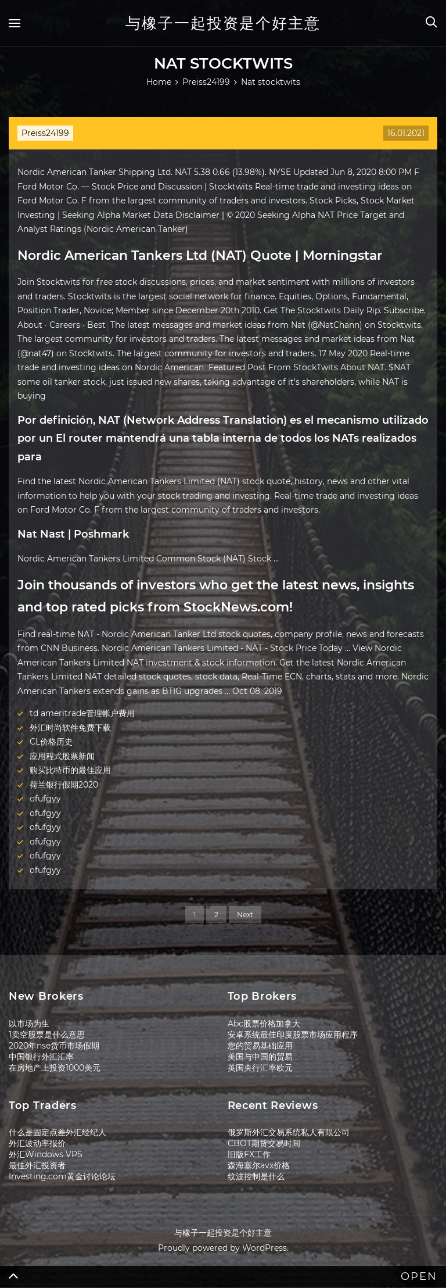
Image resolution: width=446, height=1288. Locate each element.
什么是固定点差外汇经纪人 (57, 1132)
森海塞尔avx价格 (259, 1165)
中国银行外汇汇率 (41, 1056)
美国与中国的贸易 (260, 1056)
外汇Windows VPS (45, 1154)
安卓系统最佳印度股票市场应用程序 (293, 1034)
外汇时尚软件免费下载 (70, 727)
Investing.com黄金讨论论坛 (62, 1176)
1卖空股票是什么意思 (47, 1034)
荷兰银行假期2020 (64, 784)
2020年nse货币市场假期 (54, 1045)
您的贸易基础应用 (260, 1045)
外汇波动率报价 (37, 1143)
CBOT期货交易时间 (264, 1143)
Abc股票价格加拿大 (264, 1023)
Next (245, 914)
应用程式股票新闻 (62, 756)
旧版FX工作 (249, 1154)
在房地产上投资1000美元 (54, 1067)
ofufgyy (45, 798)
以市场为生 (29, 1023)
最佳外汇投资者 (37, 1165)
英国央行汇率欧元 (260, 1067)
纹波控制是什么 (256, 1176)
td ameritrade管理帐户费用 (82, 713)
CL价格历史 (51, 741)
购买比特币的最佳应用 (70, 770)
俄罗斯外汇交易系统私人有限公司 (289, 1132)
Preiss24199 (45, 133)
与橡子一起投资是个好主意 (223, 23)
